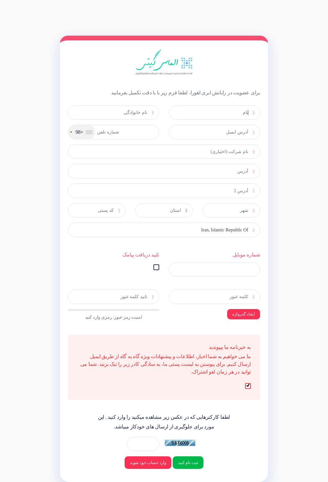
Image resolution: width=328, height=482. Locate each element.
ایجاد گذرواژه (243, 314)
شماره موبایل (246, 254)
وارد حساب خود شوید (148, 462)
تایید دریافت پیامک (140, 254)
